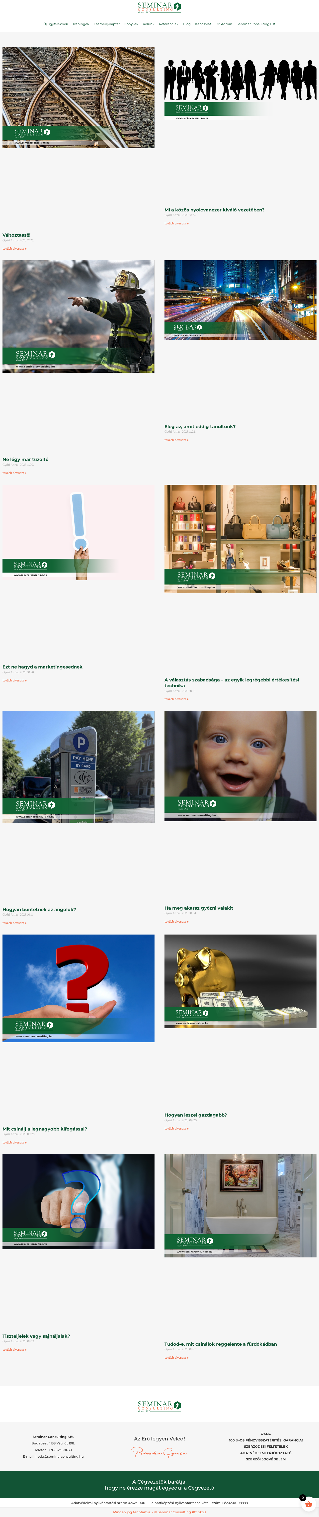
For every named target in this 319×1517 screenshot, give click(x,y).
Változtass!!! (16, 235)
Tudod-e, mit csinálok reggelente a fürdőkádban (220, 1344)
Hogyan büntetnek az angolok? (39, 909)
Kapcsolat (203, 24)
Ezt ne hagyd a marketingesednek (42, 667)
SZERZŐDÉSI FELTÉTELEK (266, 1446)
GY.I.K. (266, 1434)
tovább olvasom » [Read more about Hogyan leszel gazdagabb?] (176, 1128)
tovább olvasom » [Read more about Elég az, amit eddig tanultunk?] (176, 440)
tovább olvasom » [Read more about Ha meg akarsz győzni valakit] (176, 921)
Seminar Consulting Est (256, 24)
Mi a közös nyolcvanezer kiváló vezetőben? (214, 210)
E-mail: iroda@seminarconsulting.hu (53, 1456)
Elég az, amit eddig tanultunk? (200, 426)
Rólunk (149, 24)
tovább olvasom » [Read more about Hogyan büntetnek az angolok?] (14, 923)
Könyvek (131, 24)
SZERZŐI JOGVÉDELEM (266, 1459)
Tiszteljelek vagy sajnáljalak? (36, 1336)
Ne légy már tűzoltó (25, 459)
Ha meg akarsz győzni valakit (198, 908)
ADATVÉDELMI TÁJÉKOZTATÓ (266, 1453)
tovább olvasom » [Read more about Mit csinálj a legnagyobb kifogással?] (14, 1142)
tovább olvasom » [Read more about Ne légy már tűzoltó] (14, 473)
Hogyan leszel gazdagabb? (195, 1115)
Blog (187, 24)
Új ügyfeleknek (55, 24)
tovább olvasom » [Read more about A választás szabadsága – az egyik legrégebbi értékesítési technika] (176, 699)
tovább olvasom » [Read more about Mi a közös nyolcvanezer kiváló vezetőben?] (176, 223)
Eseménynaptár (107, 24)
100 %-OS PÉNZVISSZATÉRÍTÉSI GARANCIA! (266, 1440)
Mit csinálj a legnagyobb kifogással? (44, 1129)
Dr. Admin (224, 24)
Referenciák (168, 24)
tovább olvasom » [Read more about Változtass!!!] (14, 248)
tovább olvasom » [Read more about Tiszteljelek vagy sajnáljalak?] (14, 1349)
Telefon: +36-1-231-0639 (53, 1450)
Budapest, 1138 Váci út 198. (53, 1443)
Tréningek (81, 24)
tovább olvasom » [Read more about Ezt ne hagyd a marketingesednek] (14, 680)
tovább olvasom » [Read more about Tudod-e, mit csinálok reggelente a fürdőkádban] (176, 1357)
